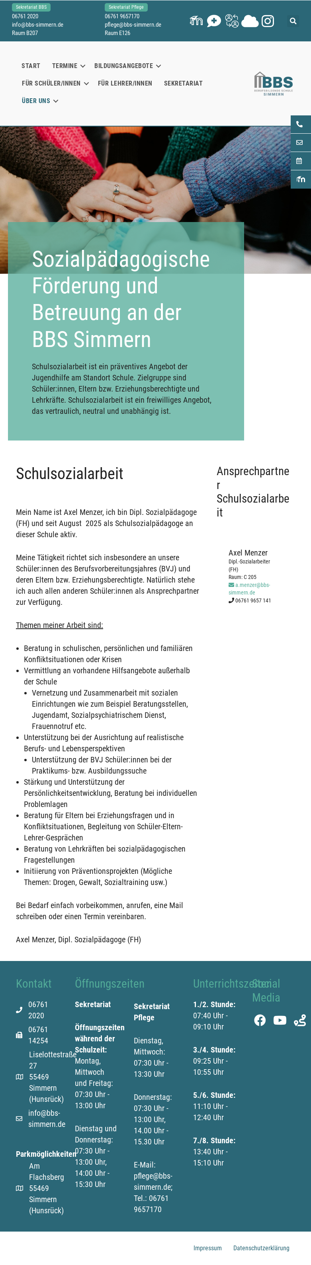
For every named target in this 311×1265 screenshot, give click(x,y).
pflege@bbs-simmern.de (133, 24)
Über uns (36, 101)
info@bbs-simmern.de (37, 24)
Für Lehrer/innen (125, 83)
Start (31, 66)
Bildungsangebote (123, 66)
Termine (65, 66)
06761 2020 (25, 16)
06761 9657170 (122, 16)
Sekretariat (183, 83)
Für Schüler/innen (51, 83)
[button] (196, 21)
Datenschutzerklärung (261, 1248)
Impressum (208, 1248)
